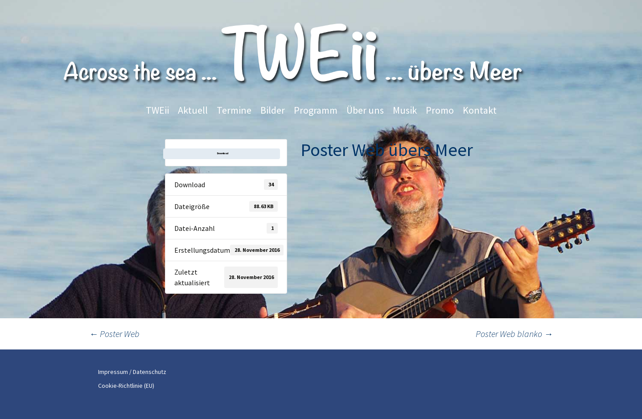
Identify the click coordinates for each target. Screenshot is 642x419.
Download (222, 153)
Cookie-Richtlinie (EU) (126, 386)
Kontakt (480, 110)
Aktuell (193, 110)
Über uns (365, 110)
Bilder (272, 110)
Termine (234, 110)
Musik (405, 110)
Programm (315, 110)
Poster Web (114, 333)
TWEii (157, 110)
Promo (440, 110)
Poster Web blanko (514, 333)
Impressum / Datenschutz (132, 372)
